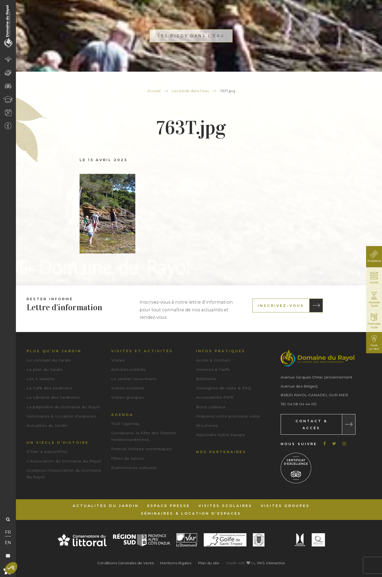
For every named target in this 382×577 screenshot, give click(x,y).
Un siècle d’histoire (58, 442)
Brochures (207, 425)
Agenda (122, 414)
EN (8, 542)
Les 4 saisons (41, 378)
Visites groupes (127, 397)
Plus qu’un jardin (54, 351)
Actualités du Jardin (47, 425)
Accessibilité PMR (215, 397)
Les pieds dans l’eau (190, 90)
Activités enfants (128, 369)
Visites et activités (142, 351)
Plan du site (208, 563)
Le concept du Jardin (49, 360)
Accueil (153, 90)
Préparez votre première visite (228, 416)
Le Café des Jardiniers (49, 388)
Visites (118, 360)
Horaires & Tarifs (213, 369)
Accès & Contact (213, 360)
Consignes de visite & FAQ (223, 388)
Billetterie (206, 378)
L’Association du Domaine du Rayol (64, 461)
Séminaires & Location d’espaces (61, 416)
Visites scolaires (127, 388)
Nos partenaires (221, 452)
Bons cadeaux (210, 406)
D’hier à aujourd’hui (47, 451)
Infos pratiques (220, 351)
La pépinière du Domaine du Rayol (63, 406)
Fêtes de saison (127, 458)
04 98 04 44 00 (301, 404)
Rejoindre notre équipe (220, 434)
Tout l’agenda (125, 423)
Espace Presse (168, 505)
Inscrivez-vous (281, 305)
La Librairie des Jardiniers (53, 397)
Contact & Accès (311, 424)
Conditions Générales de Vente (125, 563)
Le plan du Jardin (45, 369)
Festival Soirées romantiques (141, 448)
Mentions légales (175, 563)
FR (8, 532)
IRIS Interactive (271, 563)
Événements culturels (134, 467)
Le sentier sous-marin (134, 378)
